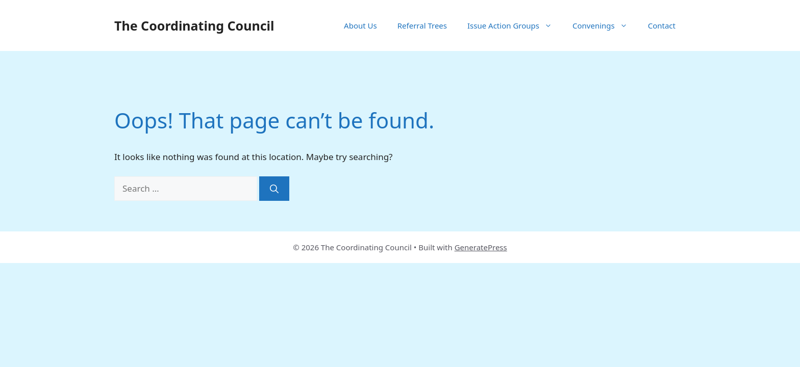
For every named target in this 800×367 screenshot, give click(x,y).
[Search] (274, 188)
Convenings (605, 25)
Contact (662, 25)
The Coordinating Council (194, 25)
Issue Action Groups (514, 25)
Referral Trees (422, 25)
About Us (360, 25)
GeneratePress (481, 247)
